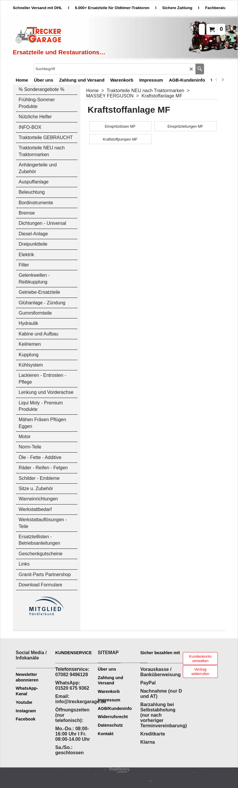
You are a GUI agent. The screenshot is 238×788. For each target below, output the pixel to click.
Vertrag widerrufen (200, 671)
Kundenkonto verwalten (200, 658)
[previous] (217, 79)
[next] (222, 79)
